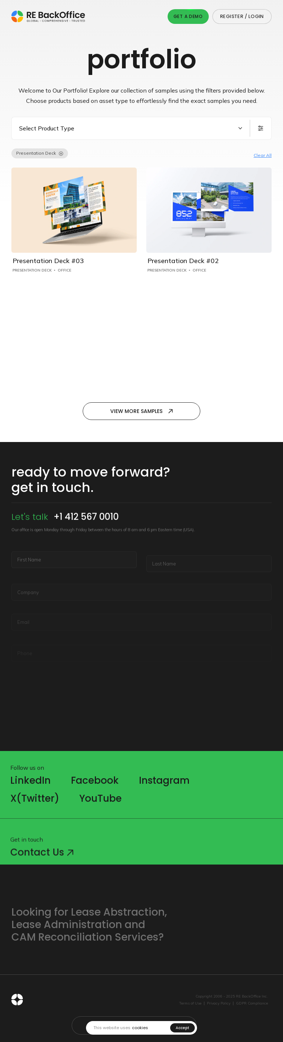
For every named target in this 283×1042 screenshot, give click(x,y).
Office (64, 270)
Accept (183, 1028)
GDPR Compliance (252, 1003)
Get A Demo (188, 16)
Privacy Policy (218, 1003)
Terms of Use (190, 1003)
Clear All (263, 155)
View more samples (141, 411)
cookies (140, 1028)
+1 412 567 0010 (86, 538)
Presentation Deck (32, 270)
